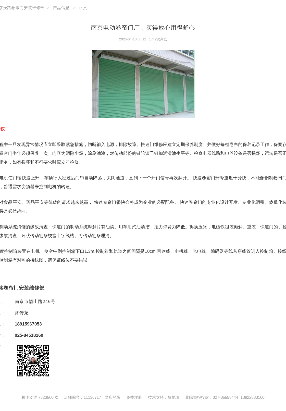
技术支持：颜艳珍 (163, 397)
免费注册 (134, 397)
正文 (83, 8)
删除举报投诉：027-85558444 (211, 397)
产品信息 (61, 8)
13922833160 (252, 397)
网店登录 (112, 397)
